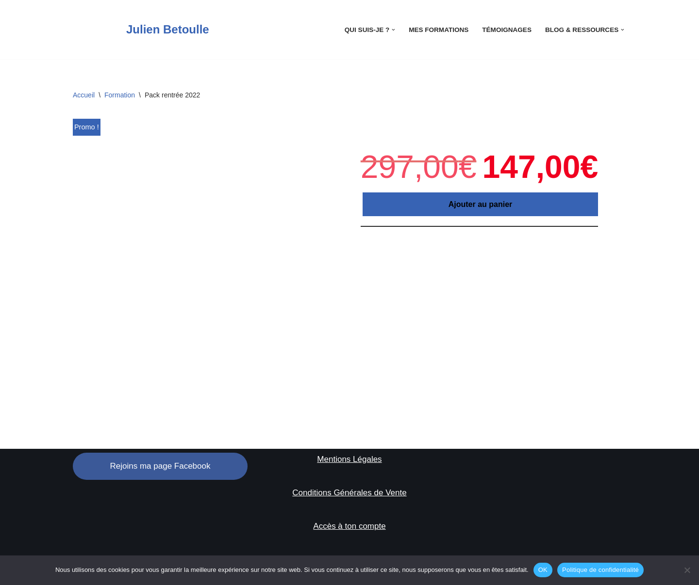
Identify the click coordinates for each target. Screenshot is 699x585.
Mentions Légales (349, 459)
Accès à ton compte (349, 526)
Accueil (84, 95)
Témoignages (506, 29)
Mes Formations (438, 29)
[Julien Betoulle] (141, 29)
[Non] (687, 570)
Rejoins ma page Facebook (160, 466)
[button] (393, 30)
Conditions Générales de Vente (349, 492)
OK (543, 569)
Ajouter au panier (481, 204)
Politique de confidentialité (600, 569)
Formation (119, 95)
